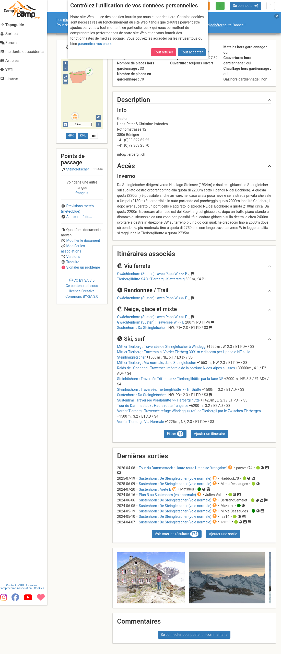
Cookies (43, 637)
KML (83, 135)
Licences (35, 634)
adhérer (216, 25)
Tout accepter (192, 52)
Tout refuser (163, 52)
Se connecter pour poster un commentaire (194, 635)
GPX (71, 135)
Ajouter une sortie (223, 534)
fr (270, 6)
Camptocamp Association (19, 637)
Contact (15, 634)
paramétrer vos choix (94, 44)
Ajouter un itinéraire (209, 434)
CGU (25, 634)
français (81, 193)
